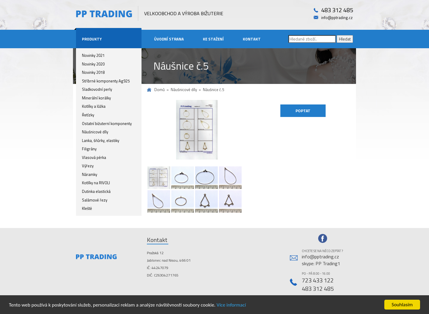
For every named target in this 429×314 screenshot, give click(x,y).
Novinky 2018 (93, 72)
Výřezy (88, 166)
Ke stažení (213, 39)
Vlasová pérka (94, 157)
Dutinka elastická (96, 191)
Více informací (231, 305)
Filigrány (89, 149)
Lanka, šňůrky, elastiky (100, 140)
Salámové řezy (94, 200)
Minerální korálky (96, 98)
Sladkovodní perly (97, 89)
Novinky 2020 (93, 64)
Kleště (87, 208)
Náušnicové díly (95, 132)
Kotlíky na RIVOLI (96, 183)
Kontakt (252, 39)
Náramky (89, 174)
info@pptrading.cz (337, 18)
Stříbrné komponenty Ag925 (106, 81)
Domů (159, 90)
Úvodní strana (169, 39)
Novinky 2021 (93, 55)
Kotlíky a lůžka (93, 106)
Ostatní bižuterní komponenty (107, 123)
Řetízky (88, 115)
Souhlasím (402, 304)
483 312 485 (337, 10)
